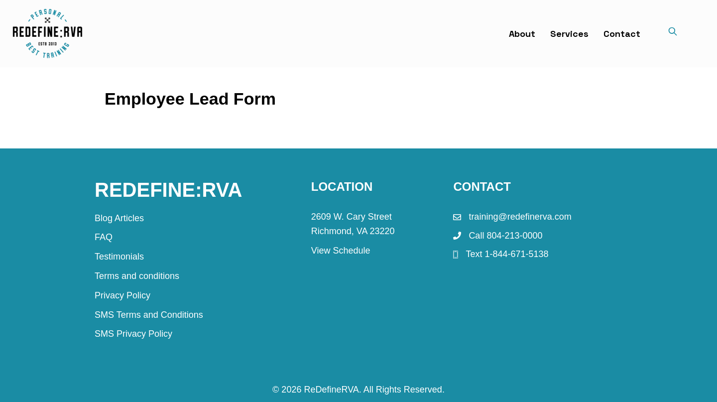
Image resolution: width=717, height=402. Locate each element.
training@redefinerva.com (520, 217)
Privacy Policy (122, 295)
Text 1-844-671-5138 (507, 254)
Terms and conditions (137, 276)
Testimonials (119, 257)
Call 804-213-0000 (505, 236)
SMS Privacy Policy (133, 334)
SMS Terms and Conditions (149, 315)
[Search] (673, 33)
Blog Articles (119, 218)
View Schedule (340, 251)
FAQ (104, 237)
